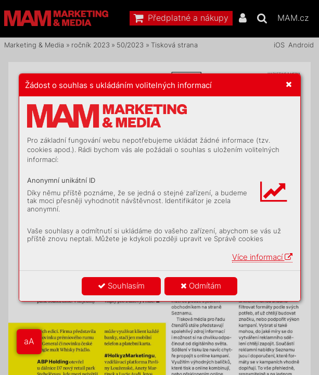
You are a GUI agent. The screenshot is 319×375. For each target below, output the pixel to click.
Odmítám (201, 286)
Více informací (262, 257)
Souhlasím (121, 286)
